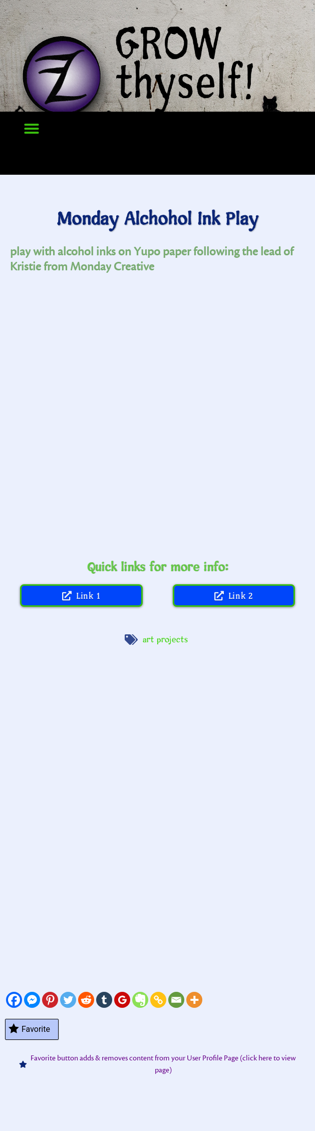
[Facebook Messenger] (32, 1000)
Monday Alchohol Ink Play (157, 219)
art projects (165, 639)
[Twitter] (68, 1000)
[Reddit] (86, 1000)
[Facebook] (14, 1000)
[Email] (176, 1000)
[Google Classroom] (122, 1000)
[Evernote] (140, 1000)
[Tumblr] (104, 1000)
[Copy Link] (158, 1000)
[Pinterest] (50, 1000)
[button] (32, 129)
